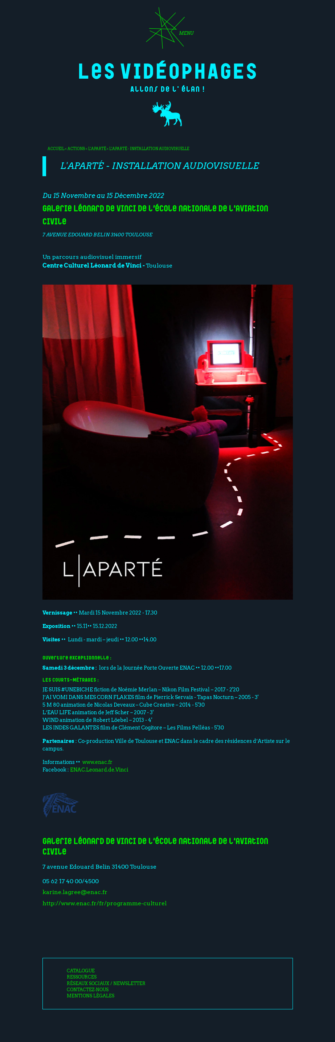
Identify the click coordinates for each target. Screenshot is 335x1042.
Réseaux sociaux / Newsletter (106, 983)
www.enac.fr (97, 762)
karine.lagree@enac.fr (74, 892)
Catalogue (81, 970)
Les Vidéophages (167, 70)
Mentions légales (90, 995)
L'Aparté (97, 148)
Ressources (82, 977)
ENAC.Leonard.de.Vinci (98, 770)
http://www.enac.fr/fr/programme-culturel (104, 903)
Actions (76, 148)
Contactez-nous (88, 989)
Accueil (56, 148)
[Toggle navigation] (167, 30)
